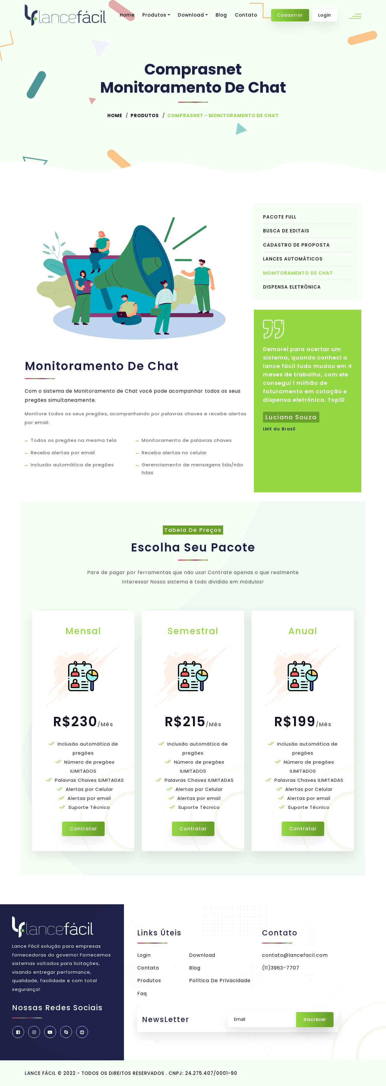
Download (191, 15)
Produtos (154, 15)
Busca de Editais (286, 231)
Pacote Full (279, 217)
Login (324, 15)
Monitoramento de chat (298, 273)
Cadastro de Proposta (296, 245)
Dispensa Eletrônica (292, 287)
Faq (142, 993)
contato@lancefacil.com (295, 955)
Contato (246, 15)
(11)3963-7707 (280, 967)
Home (127, 15)
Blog (221, 15)
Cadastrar (290, 15)
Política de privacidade (220, 980)
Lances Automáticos (293, 259)
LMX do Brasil (279, 429)
